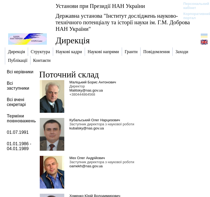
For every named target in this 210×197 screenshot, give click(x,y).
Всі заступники (18, 85)
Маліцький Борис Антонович (92, 82)
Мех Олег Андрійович (87, 158)
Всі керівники (20, 71)
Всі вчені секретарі (16, 102)
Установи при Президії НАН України (100, 6)
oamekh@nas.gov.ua (86, 166)
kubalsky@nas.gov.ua (86, 128)
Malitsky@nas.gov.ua (86, 90)
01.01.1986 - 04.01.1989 (19, 146)
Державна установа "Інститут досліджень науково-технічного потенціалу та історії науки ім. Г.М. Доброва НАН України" (123, 22)
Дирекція (73, 40)
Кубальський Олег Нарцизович (94, 120)
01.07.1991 (18, 132)
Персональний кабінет (193, 6)
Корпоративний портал (193, 16)
